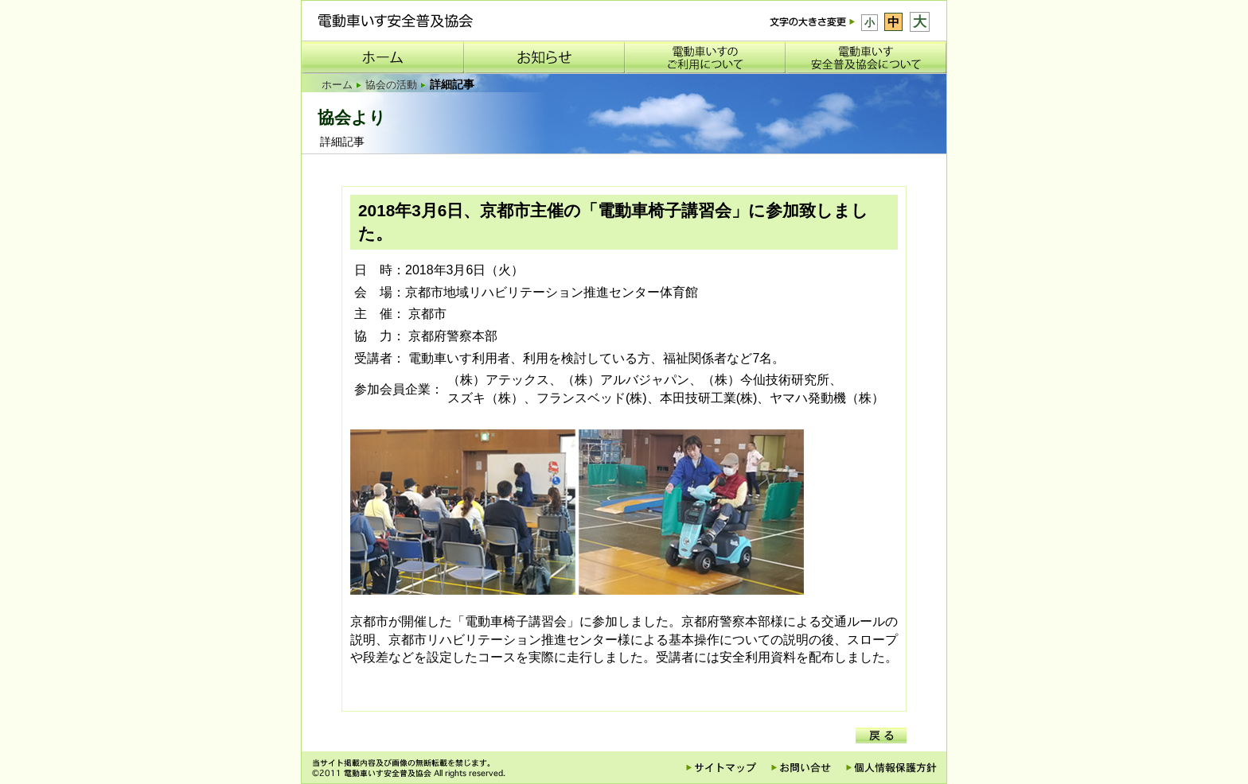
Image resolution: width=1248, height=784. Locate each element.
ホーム (337, 85)
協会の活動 (391, 85)
